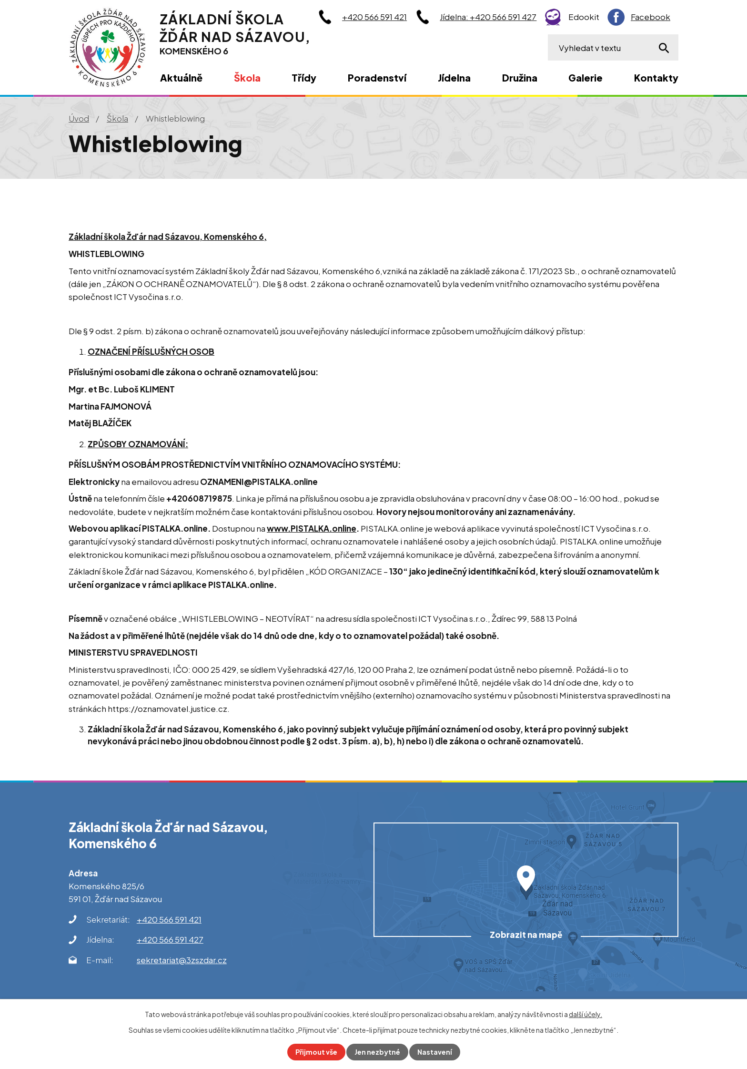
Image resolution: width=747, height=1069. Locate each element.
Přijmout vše (316, 1052)
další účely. (585, 1014)
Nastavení (434, 1052)
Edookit (583, 16)
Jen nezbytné (377, 1052)
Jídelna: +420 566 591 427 (488, 16)
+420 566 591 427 (170, 939)
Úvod (79, 118)
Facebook (650, 16)
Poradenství (377, 77)
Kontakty (656, 77)
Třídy (304, 77)
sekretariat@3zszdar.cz (182, 960)
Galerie (585, 77)
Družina (519, 77)
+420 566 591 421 (374, 16)
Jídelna (454, 77)
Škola (117, 118)
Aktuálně (181, 77)
